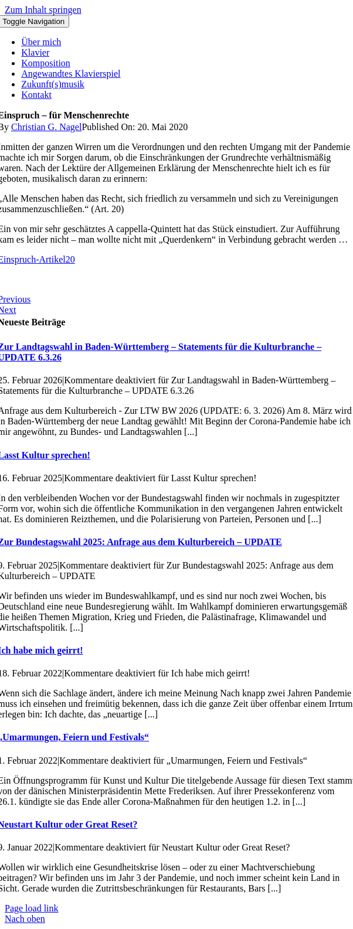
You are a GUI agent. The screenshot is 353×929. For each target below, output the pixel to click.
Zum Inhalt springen (43, 10)
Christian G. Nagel (46, 127)
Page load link (32, 908)
